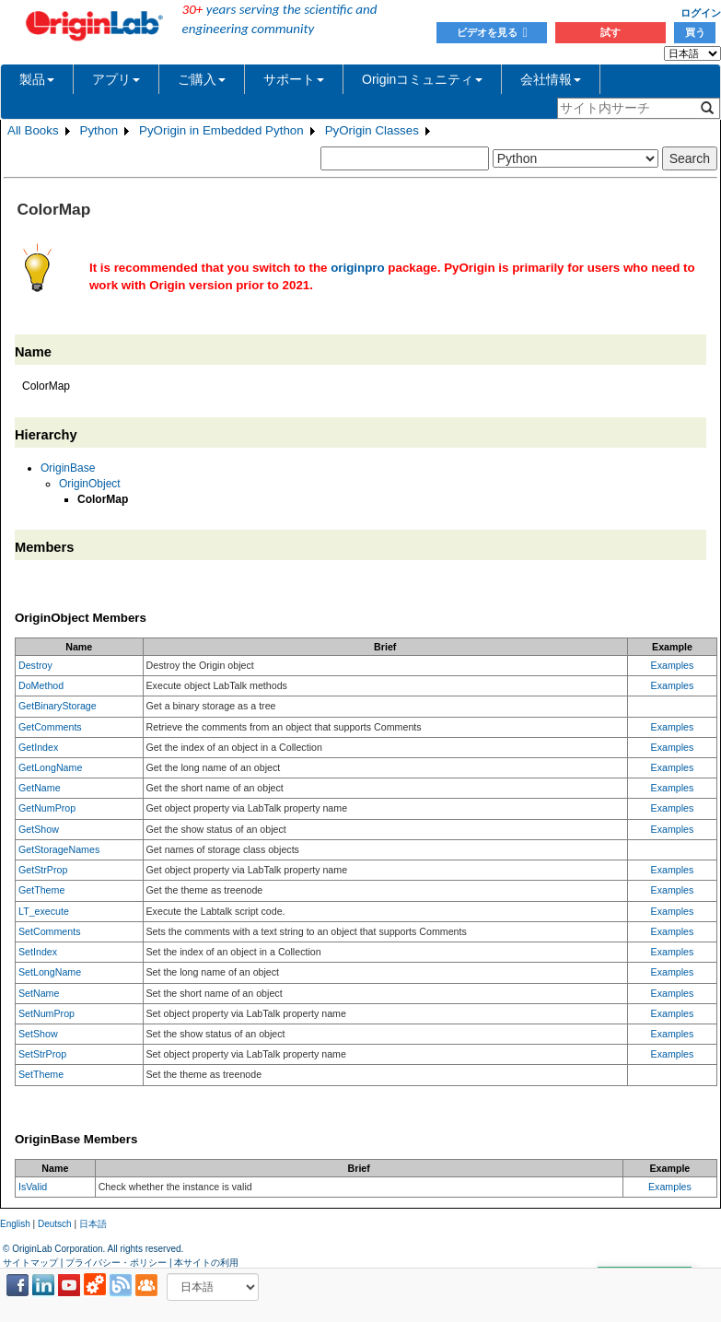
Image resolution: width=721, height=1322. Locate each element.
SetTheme (41, 1074)
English (15, 1224)
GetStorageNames (58, 849)
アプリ (116, 79)
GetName (39, 787)
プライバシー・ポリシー (116, 1263)
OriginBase (68, 468)
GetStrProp (42, 869)
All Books (33, 130)
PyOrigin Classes (372, 130)
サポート (293, 79)
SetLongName (49, 971)
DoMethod (41, 685)
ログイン (700, 12)
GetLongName (50, 767)
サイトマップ (30, 1263)
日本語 (93, 1224)
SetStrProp (42, 1053)
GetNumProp (47, 807)
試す (610, 32)
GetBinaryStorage (57, 705)
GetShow (38, 829)
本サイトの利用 (206, 1263)
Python (99, 130)
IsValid (32, 1186)
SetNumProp (46, 1013)
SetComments (49, 931)
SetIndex (37, 951)
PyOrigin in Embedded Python (221, 130)
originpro (358, 268)
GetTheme (41, 889)
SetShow (38, 1033)
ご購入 (202, 79)
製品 (36, 79)
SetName (38, 993)
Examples (672, 665)
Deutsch (55, 1224)
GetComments (50, 726)
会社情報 (550, 79)
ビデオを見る (492, 32)
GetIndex (38, 747)
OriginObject (90, 483)
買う (695, 32)
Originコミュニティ (422, 79)
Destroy (35, 665)
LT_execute (43, 911)
